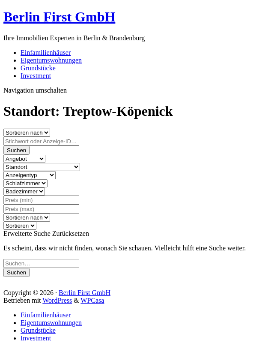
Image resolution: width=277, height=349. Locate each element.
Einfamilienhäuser (46, 52)
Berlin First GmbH (59, 16)
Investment (36, 75)
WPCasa (92, 300)
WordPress (57, 300)
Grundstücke (38, 68)
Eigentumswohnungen (51, 60)
